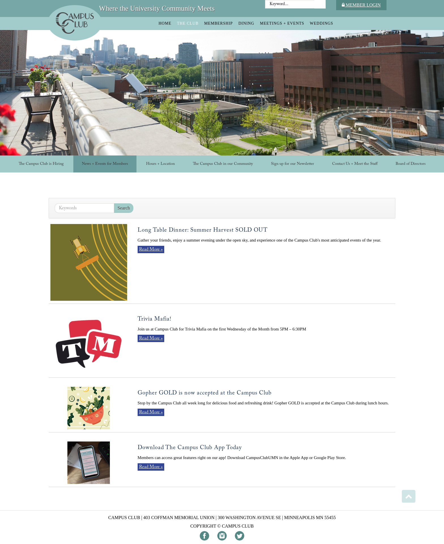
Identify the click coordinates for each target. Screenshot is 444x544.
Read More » (151, 249)
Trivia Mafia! (154, 319)
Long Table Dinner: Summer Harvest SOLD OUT (203, 230)
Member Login (361, 5)
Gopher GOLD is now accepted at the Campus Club (205, 393)
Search (124, 208)
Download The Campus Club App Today (190, 448)
